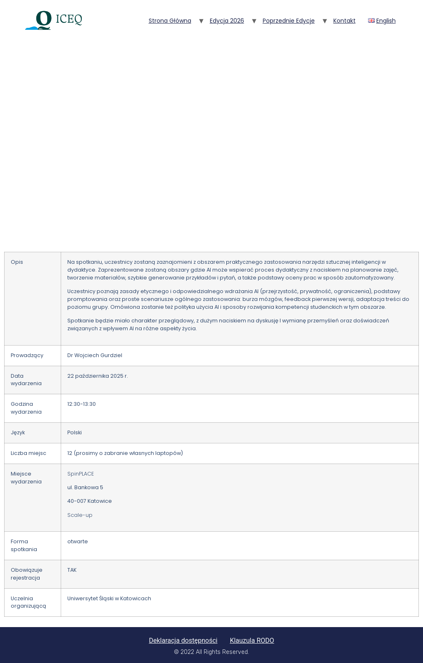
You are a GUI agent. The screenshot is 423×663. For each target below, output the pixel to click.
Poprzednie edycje (289, 21)
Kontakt (344, 21)
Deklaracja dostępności (183, 640)
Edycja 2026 (227, 21)
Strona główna (170, 21)
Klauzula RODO (252, 640)
